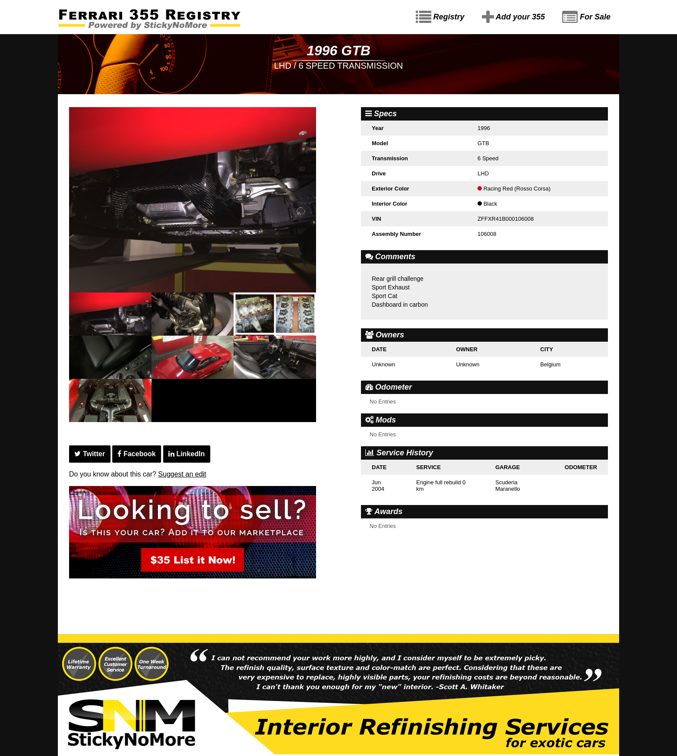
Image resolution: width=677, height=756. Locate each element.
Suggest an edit (182, 474)
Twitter (89, 453)
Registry (440, 17)
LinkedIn (186, 453)
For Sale (586, 17)
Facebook (136, 453)
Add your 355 (513, 17)
